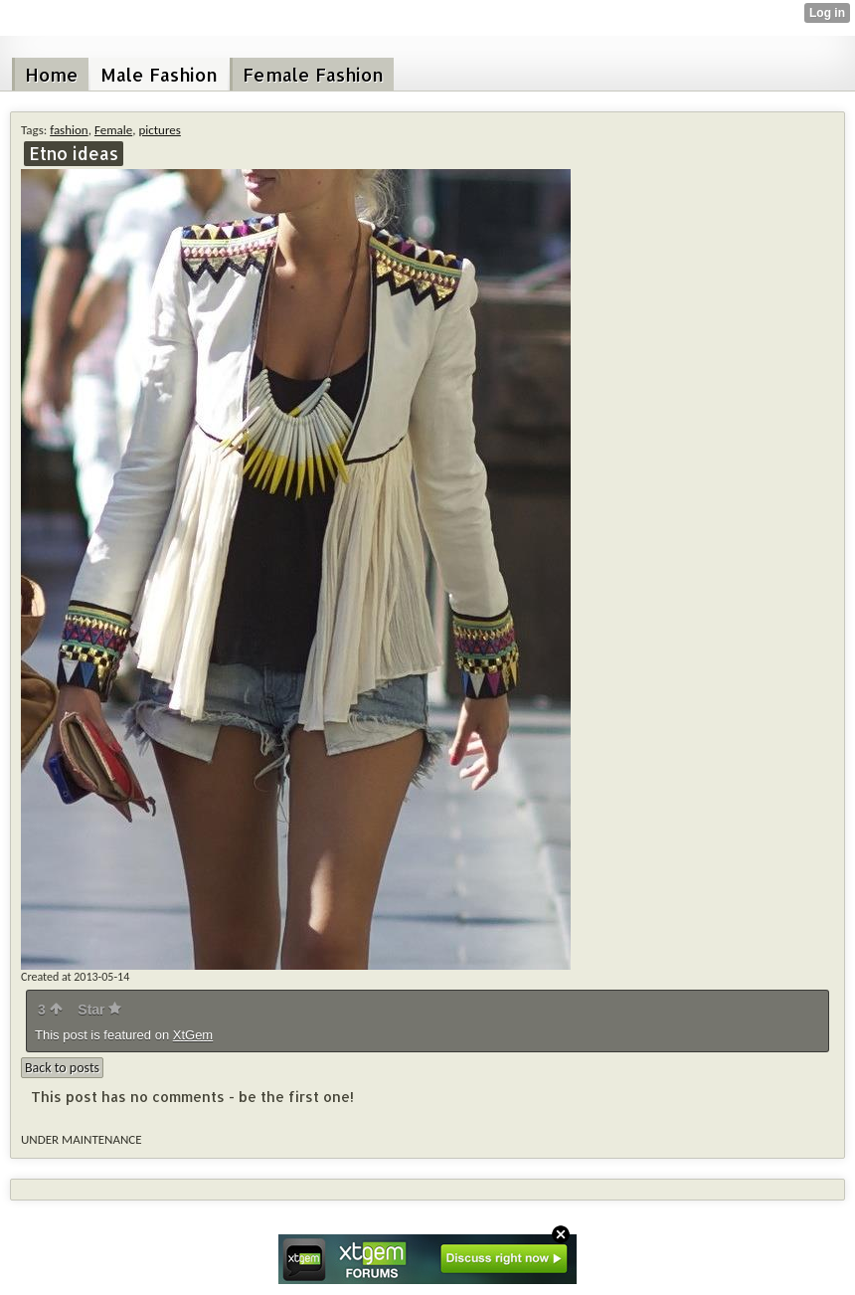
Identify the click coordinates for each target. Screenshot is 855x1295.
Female (113, 129)
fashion (69, 129)
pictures (159, 129)
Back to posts (62, 1067)
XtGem (193, 1034)
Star (99, 1010)
